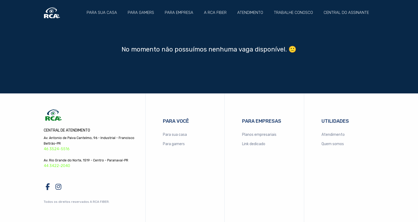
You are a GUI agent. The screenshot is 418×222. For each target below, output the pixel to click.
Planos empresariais (259, 134)
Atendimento (250, 12)
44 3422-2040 (57, 166)
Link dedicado (253, 144)
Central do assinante (346, 12)
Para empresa (179, 12)
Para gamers (141, 12)
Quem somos (332, 144)
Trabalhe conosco (293, 12)
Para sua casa (102, 12)
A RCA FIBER (215, 12)
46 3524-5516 (57, 149)
